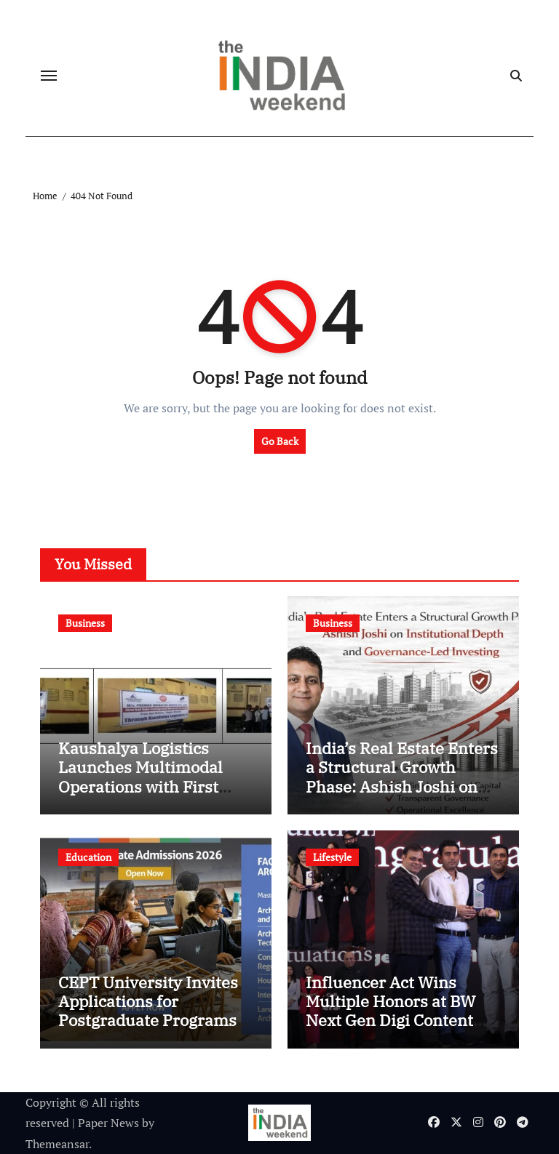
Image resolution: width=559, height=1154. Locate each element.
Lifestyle (332, 857)
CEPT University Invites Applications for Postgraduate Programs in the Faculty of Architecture (148, 1020)
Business (85, 623)
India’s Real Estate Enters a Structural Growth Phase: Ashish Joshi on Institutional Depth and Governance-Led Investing (402, 795)
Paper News (108, 1123)
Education (88, 857)
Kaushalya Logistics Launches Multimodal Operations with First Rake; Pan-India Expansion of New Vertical (140, 795)
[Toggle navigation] (48, 75)
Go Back (279, 441)
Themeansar (57, 1144)
